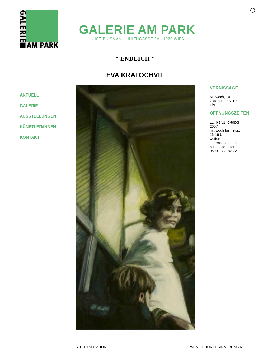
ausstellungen (42, 116)
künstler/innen (42, 127)
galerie (33, 105)
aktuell (33, 95)
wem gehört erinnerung (214, 347)
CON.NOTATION (93, 347)
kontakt (34, 137)
